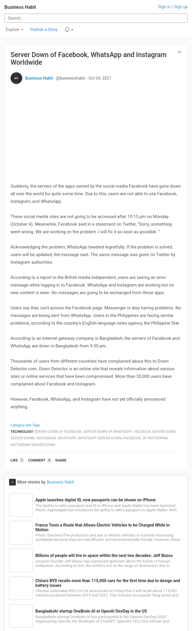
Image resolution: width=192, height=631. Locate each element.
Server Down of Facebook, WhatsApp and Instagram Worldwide (89, 58)
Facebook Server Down (155, 432)
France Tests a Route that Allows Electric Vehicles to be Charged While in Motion (102, 527)
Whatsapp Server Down (99, 438)
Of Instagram (155, 438)
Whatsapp (67, 438)
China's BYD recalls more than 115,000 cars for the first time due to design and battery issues (107, 583)
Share (60, 460)
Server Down (22, 438)
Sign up (181, 6)
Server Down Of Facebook (58, 432)
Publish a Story (43, 29)
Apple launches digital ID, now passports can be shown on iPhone (95, 500)
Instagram (46, 438)
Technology (22, 432)
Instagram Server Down (33, 445)
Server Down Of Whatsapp (107, 432)
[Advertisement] (96, 129)
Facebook (132, 438)
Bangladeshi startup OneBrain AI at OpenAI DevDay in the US (91, 611)
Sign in (164, 6)
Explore (14, 29)
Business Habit (20, 7)
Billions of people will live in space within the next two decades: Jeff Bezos (104, 555)
